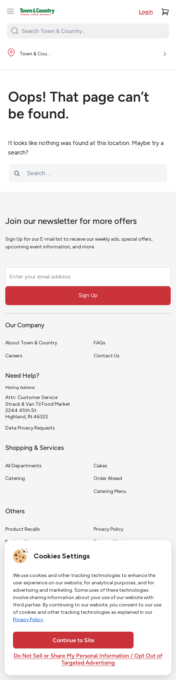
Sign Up (88, 295)
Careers (13, 356)
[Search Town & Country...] (92, 30)
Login (146, 12)
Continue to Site (73, 641)
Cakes (100, 466)
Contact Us (107, 356)
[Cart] (165, 11)
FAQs (100, 343)
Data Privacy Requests (30, 428)
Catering (15, 478)
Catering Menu (110, 491)
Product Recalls (22, 529)
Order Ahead (108, 478)
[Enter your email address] (88, 276)
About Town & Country (31, 343)
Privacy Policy (108, 529)
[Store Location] (88, 54)
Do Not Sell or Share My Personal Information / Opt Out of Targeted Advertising (88, 659)
